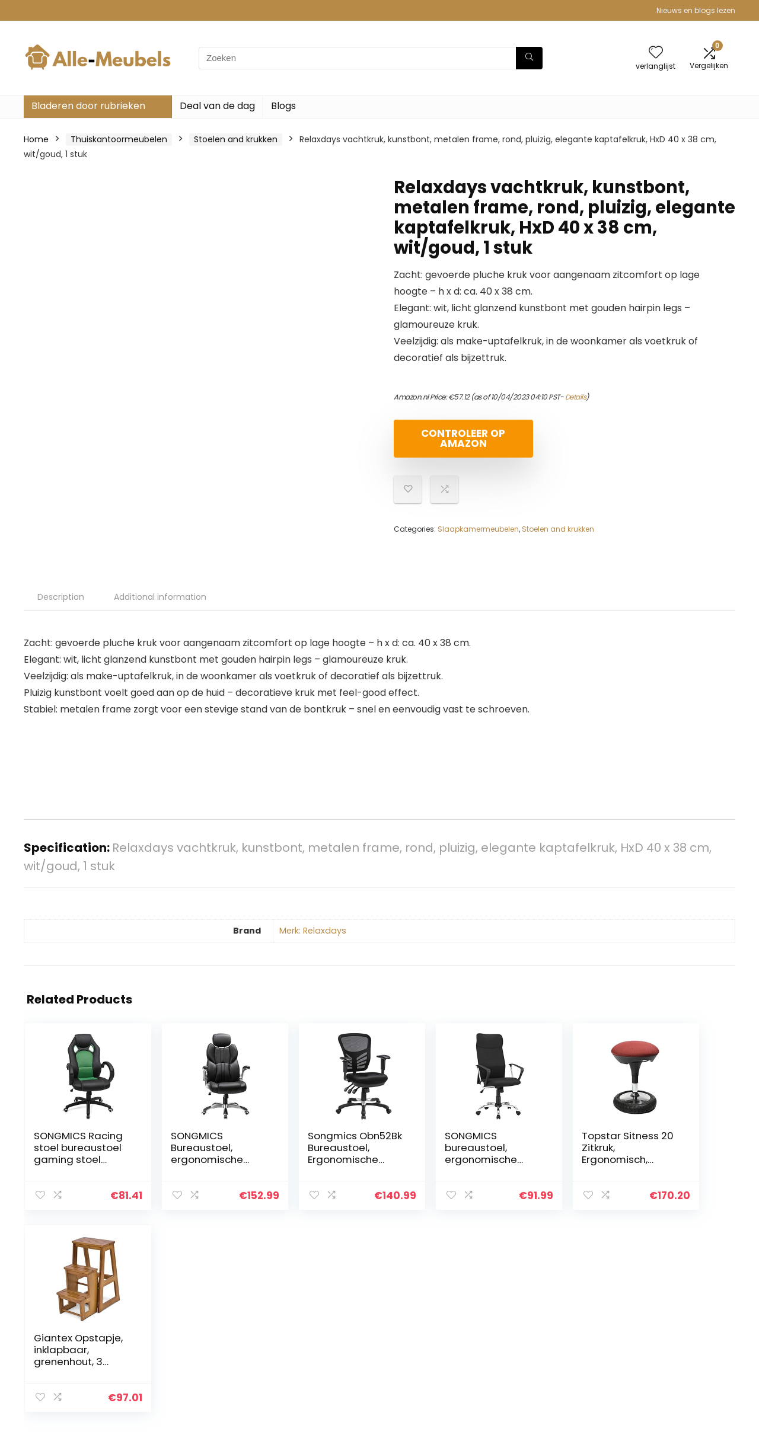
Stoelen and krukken (236, 139)
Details (575, 397)
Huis (520, 1314)
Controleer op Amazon (462, 438)
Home (36, 139)
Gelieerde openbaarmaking (663, 1352)
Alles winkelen (540, 1331)
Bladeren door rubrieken (88, 106)
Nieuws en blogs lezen (695, 10)
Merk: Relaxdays (312, 931)
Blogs (283, 106)
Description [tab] (60, 597)
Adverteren (535, 1380)
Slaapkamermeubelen (478, 529)
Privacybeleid (655, 1314)
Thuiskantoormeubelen (119, 139)
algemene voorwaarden (678, 1331)
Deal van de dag (217, 106)
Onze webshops (545, 1364)
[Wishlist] (656, 53)
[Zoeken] (529, 58)
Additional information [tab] (160, 597)
